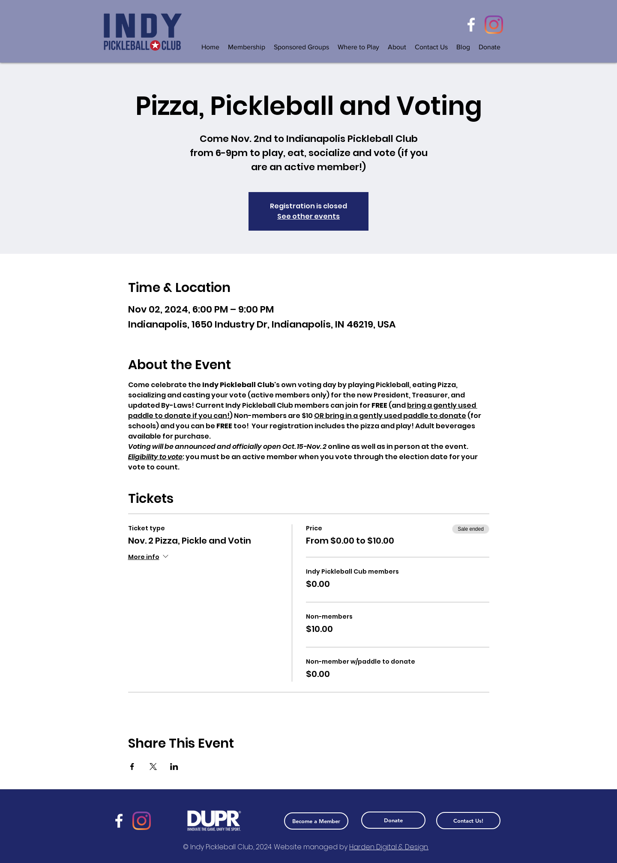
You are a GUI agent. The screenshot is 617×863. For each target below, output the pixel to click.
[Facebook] (471, 24)
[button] (301, 47)
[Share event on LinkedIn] (174, 766)
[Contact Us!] (468, 820)
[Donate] (393, 820)
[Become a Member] (316, 821)
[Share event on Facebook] (132, 766)
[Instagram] (494, 24)
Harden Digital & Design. (388, 847)
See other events (308, 216)
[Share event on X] (153, 766)
